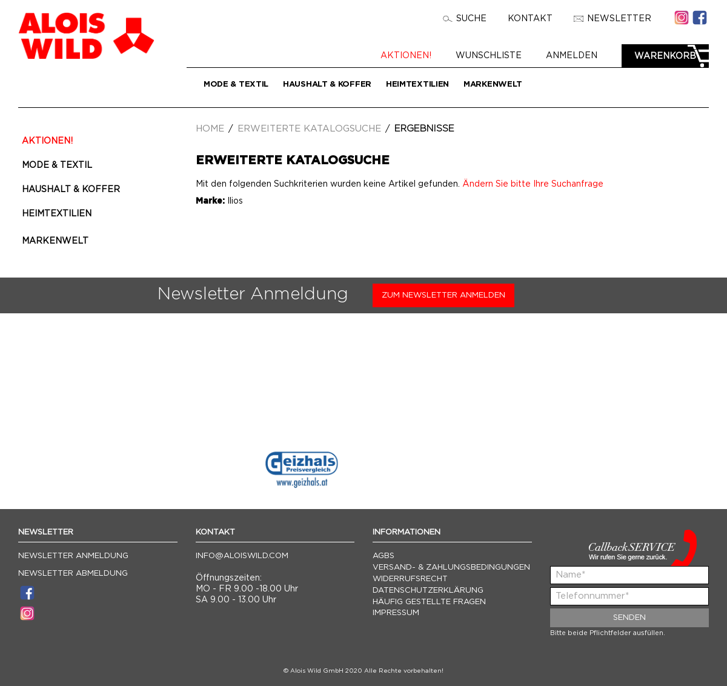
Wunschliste (490, 56)
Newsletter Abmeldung (73, 574)
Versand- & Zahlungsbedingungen (451, 567)
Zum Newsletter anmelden (443, 295)
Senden (629, 618)
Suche (464, 19)
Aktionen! (407, 56)
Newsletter (612, 19)
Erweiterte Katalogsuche (309, 128)
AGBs (383, 556)
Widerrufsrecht (410, 579)
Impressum (396, 613)
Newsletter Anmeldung (73, 556)
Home (210, 128)
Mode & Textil (236, 84)
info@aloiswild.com (242, 556)
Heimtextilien (417, 84)
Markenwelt (492, 84)
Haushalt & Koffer (327, 84)
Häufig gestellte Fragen (429, 602)
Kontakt (530, 19)
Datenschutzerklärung (428, 590)
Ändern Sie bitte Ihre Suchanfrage (532, 184)
